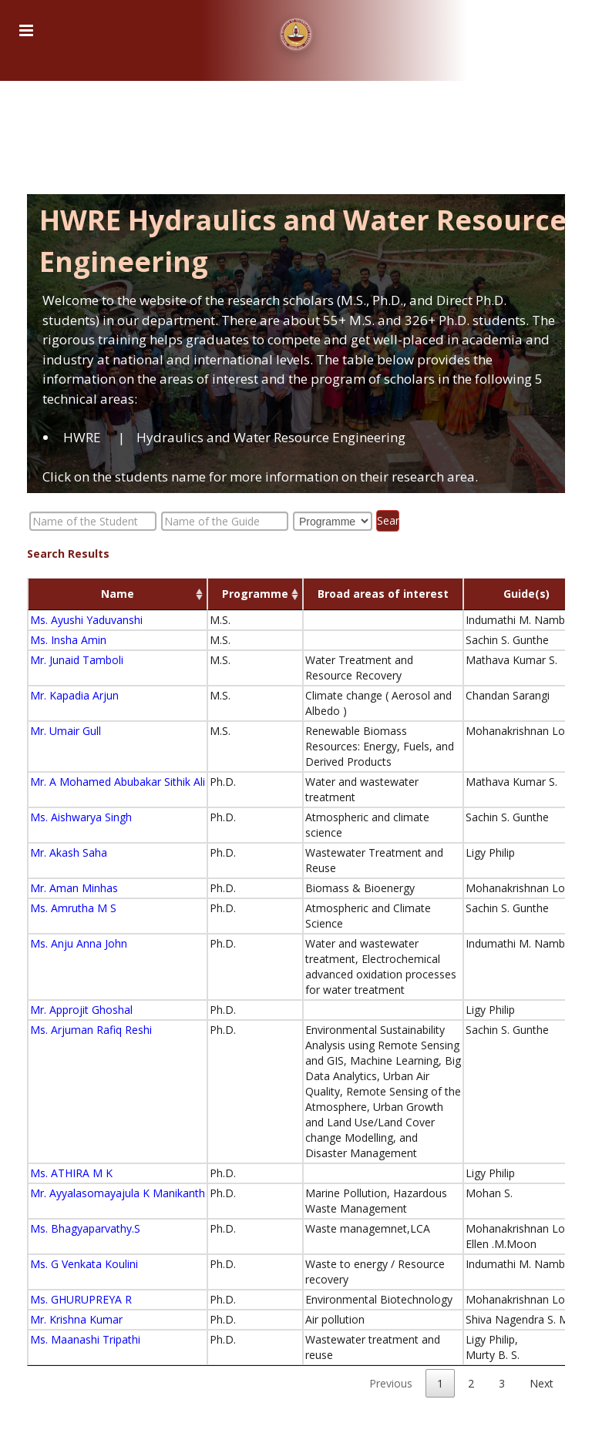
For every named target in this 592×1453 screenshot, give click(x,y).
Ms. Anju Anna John (78, 943)
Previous (390, 1383)
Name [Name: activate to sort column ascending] (117, 593)
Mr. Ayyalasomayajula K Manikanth (117, 1193)
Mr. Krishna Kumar (76, 1319)
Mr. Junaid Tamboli (76, 660)
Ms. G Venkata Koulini (84, 1264)
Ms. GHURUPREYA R (81, 1299)
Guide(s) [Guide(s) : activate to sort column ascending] (526, 593)
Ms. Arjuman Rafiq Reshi (91, 1029)
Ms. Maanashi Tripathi (85, 1339)
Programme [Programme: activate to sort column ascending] (255, 593)
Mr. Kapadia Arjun (74, 695)
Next (541, 1383)
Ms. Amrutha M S (73, 908)
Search (388, 520)
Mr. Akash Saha (68, 852)
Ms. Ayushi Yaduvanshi (86, 619)
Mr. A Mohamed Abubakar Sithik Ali (117, 781)
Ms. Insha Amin (68, 640)
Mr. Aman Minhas (74, 888)
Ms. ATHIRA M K (71, 1173)
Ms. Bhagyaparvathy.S (85, 1228)
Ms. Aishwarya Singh (81, 817)
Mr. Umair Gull (65, 730)
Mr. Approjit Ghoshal (81, 1009)
